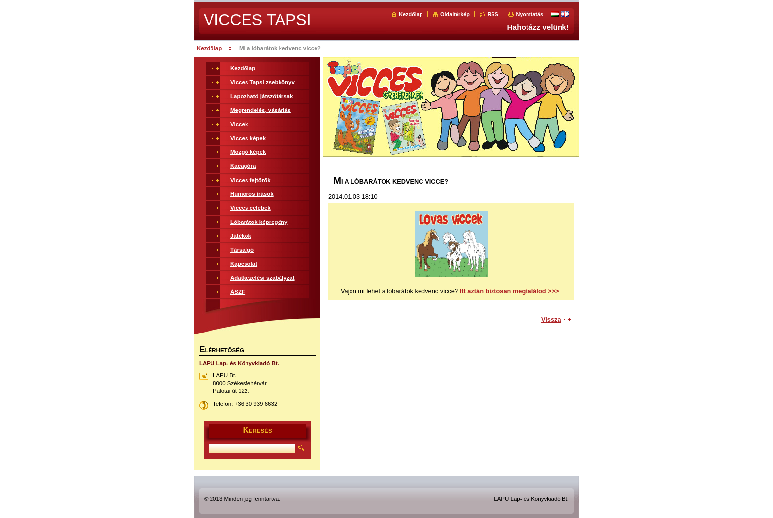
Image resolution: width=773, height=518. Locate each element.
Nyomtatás (529, 14)
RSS (492, 14)
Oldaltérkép (455, 14)
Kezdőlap (410, 14)
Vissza (551, 319)
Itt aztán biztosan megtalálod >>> (509, 291)
